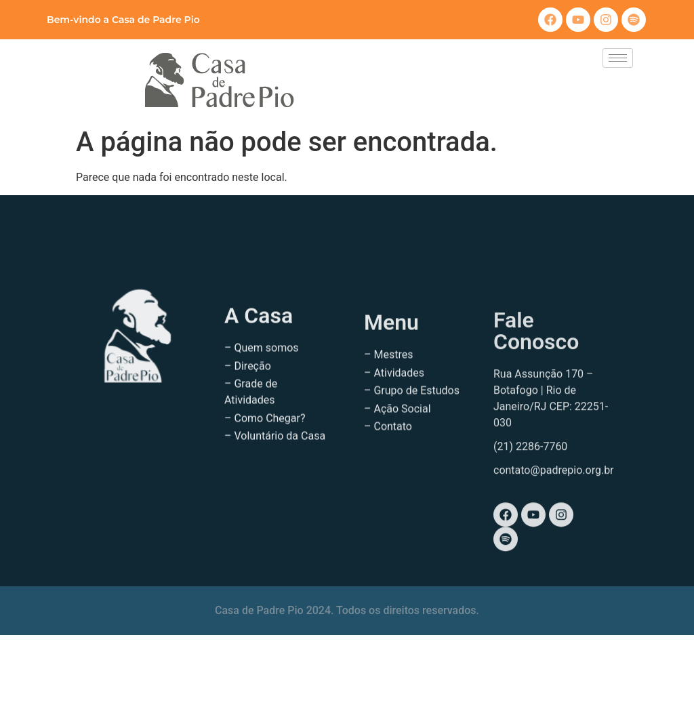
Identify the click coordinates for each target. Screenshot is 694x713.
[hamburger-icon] (618, 58)
